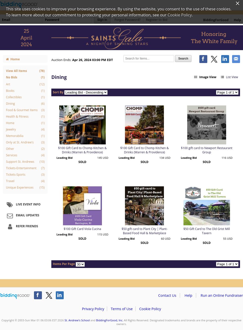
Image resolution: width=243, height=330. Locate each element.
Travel (25, 181)
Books (25, 90)
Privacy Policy (93, 308)
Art (25, 84)
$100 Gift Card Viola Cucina (82, 229)
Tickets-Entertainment (25, 168)
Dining (25, 103)
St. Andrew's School (77, 320)
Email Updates (22, 215)
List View (229, 77)
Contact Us (167, 295)
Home (13, 59)
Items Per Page (64, 264)
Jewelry (25, 129)
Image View (205, 77)
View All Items (25, 71)
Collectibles (25, 97)
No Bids (25, 77)
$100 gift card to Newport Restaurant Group (206, 150)
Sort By (58, 92)
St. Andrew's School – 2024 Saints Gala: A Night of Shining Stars (121, 37)
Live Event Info (22, 204)
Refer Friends (21, 226)
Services (25, 155)
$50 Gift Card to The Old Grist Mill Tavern (206, 231)
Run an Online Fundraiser (222, 295)
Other (25, 148)
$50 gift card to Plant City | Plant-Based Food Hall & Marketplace (144, 231)
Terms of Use (122, 308)
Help (188, 295)
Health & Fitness (25, 116)
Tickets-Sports (25, 174)
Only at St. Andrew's (25, 142)
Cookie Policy (150, 308)
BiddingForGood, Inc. (109, 320)
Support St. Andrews (25, 161)
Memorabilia (25, 135)
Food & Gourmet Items (25, 110)
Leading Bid (65, 158)
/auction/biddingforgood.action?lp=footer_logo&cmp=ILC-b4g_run (15, 296)
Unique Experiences (25, 187)
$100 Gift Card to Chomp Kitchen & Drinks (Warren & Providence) (82, 150)
